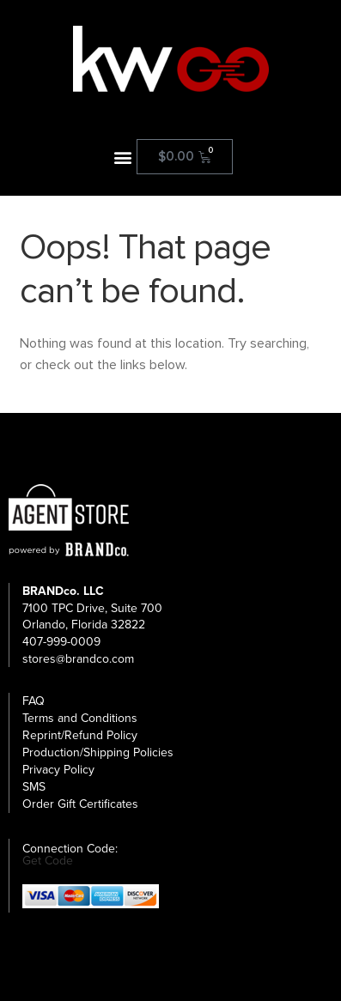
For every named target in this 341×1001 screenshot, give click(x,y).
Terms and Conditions (79, 718)
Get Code (47, 861)
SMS (34, 787)
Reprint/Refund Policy (79, 735)
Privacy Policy (58, 769)
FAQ (33, 701)
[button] (122, 157)
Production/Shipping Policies (98, 752)
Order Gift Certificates (80, 804)
